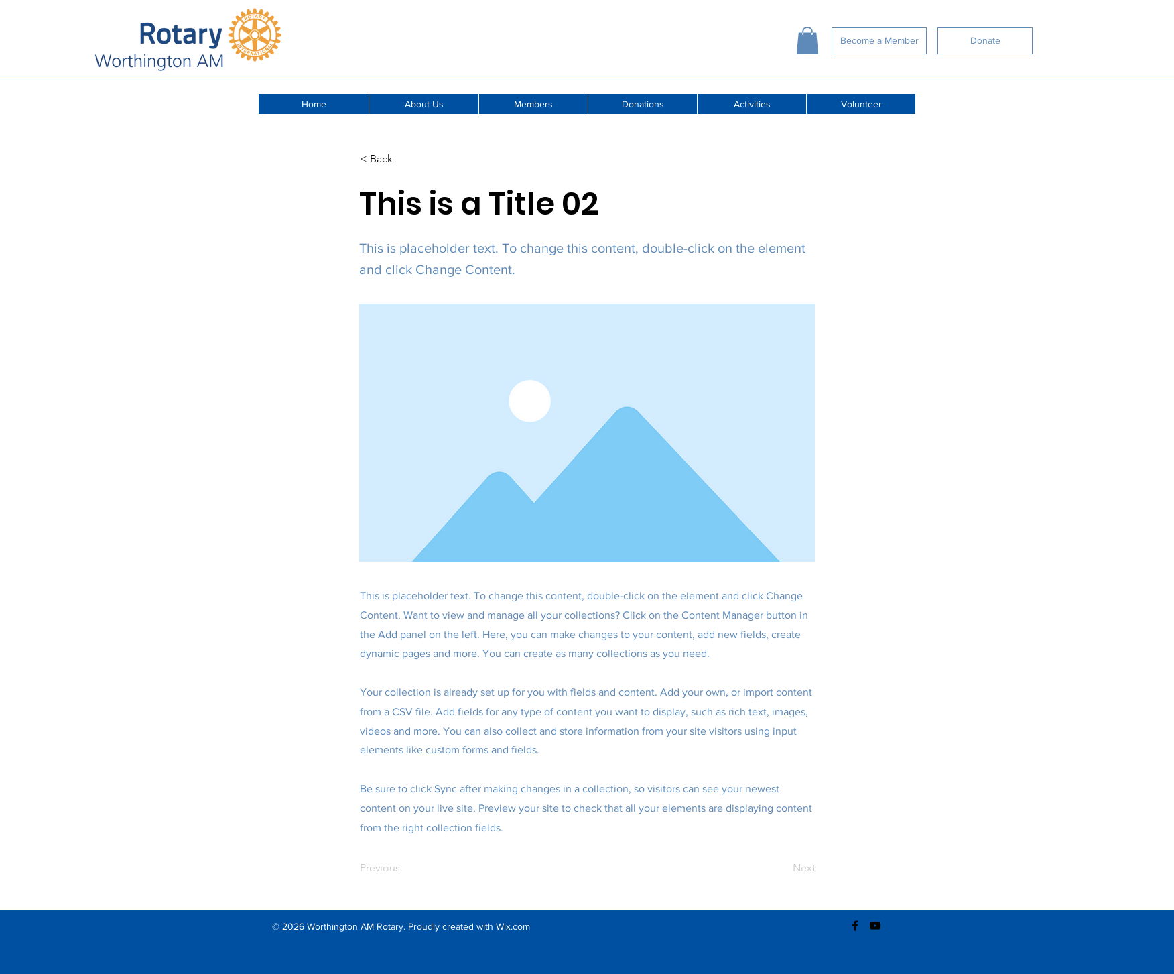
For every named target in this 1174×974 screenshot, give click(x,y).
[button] (807, 40)
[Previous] (404, 868)
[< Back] (404, 159)
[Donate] (985, 40)
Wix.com (513, 926)
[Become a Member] (879, 40)
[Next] (782, 868)
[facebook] (855, 925)
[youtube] (875, 925)
